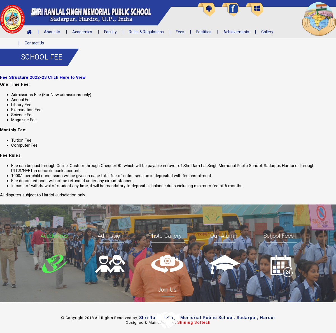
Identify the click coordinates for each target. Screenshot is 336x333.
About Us (52, 32)
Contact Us (34, 43)
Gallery (267, 32)
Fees (180, 32)
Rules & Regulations (146, 32)
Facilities (203, 32)
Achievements (236, 32)
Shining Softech (194, 322)
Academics (82, 32)
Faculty (110, 32)
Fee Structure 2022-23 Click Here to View (43, 77)
